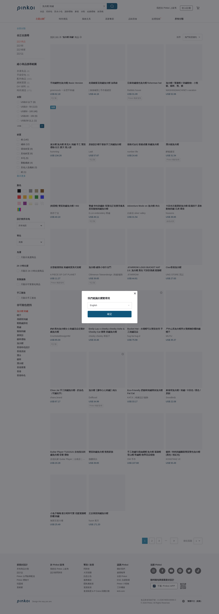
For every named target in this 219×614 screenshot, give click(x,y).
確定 (109, 314)
